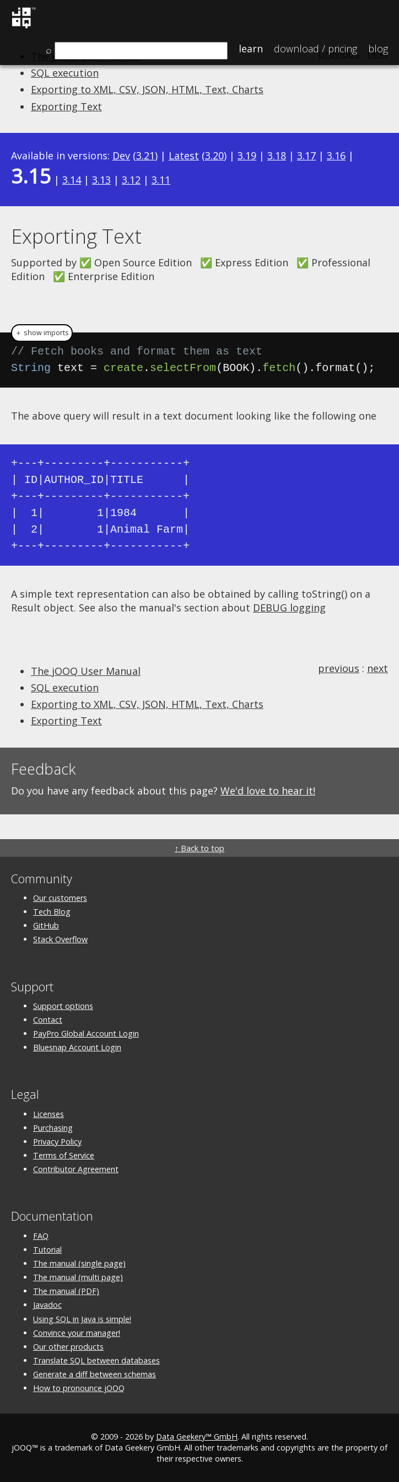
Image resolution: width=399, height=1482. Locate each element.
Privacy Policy (57, 1141)
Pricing (315, 48)
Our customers (60, 898)
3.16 (336, 155)
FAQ (40, 1236)
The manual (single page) (79, 1263)
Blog (378, 48)
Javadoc (47, 1305)
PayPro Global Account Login (86, 1033)
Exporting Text (66, 106)
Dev (121, 155)
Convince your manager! (76, 1333)
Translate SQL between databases (96, 1360)
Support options (63, 1006)
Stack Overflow (60, 939)
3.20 (214, 155)
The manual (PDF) (66, 1291)
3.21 (145, 155)
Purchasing (53, 1128)
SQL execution (65, 72)
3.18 (276, 155)
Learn (251, 48)
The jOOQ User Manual (86, 671)
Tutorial (47, 1249)
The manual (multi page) (78, 1277)
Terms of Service (63, 1155)
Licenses (48, 1114)
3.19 (247, 155)
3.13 (101, 179)
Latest (184, 155)
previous (338, 668)
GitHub (46, 925)
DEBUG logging (289, 607)
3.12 (131, 179)
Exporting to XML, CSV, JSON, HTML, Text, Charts (147, 89)
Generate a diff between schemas (94, 1374)
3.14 (71, 179)
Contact (47, 1019)
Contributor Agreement (75, 1169)
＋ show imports (42, 332)
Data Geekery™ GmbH (197, 1436)
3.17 (306, 155)
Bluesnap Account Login (77, 1047)
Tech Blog (52, 911)
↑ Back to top (199, 848)
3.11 (161, 179)
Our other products (68, 1346)
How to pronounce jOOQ (79, 1388)
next (377, 668)
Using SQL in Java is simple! (82, 1319)
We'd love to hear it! (267, 790)
